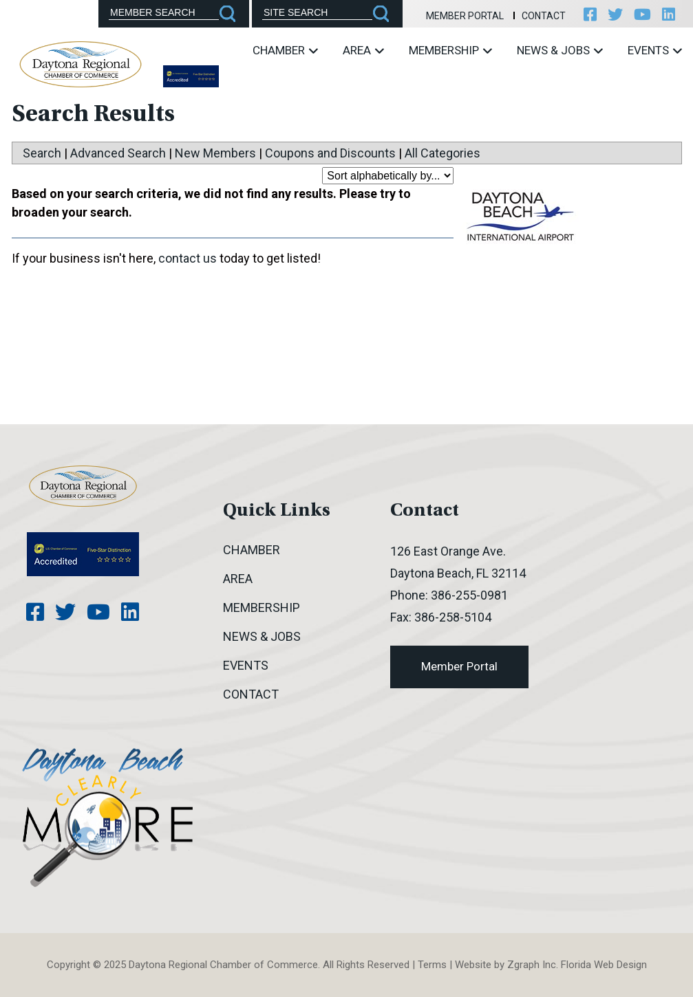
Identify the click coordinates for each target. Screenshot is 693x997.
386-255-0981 (469, 595)
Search (42, 153)
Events (655, 50)
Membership (450, 50)
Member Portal (465, 15)
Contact (544, 15)
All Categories (442, 153)
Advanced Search (118, 153)
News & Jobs (560, 50)
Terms (432, 964)
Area (363, 50)
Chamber (285, 50)
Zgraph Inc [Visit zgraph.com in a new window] (531, 964)
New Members (215, 153)
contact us (187, 258)
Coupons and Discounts (330, 153)
